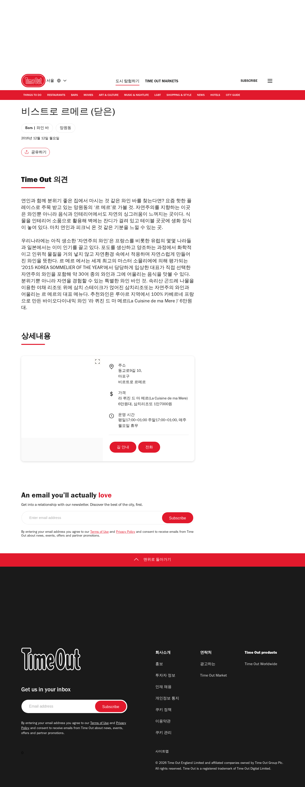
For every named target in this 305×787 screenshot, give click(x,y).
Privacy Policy (125, 532)
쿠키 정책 (163, 710)
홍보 (159, 664)
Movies (88, 95)
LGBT (157, 95)
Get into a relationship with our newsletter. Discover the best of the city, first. (82, 505)
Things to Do (32, 95)
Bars (74, 95)
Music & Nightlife (136, 95)
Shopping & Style (179, 95)
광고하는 (207, 664)
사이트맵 (162, 752)
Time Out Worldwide (261, 664)
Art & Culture (108, 95)
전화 (149, 448)
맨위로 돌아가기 (152, 560)
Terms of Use (99, 532)
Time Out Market (213, 676)
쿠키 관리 (163, 733)
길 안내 (123, 448)
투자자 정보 (165, 676)
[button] (97, 361)
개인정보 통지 (167, 699)
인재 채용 (163, 687)
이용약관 (163, 722)
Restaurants (56, 95)
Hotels (215, 95)
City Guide (233, 95)
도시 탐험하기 (127, 81)
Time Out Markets (161, 81)
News (201, 95)
